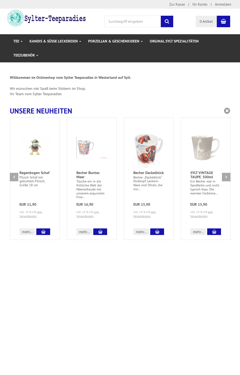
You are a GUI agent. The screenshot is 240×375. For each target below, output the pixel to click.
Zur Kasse (177, 4)
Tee (17, 41)
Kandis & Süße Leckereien (55, 41)
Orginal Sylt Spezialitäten (174, 41)
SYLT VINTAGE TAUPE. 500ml (201, 174)
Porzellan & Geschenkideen (115, 41)
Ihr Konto (199, 4)
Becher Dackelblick (148, 172)
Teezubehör (25, 55)
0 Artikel (206, 21)
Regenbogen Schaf (34, 172)
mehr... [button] (27, 231)
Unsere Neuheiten (41, 111)
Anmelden (223, 4)
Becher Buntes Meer (88, 174)
